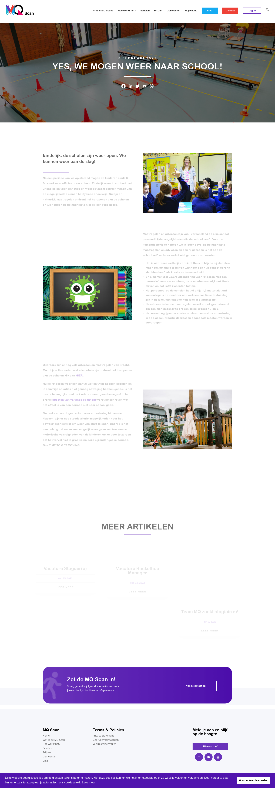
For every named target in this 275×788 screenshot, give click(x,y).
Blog (209, 10)
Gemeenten (173, 10)
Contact (230, 10)
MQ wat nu (191, 10)
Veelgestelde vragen (104, 743)
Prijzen (158, 10)
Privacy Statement (103, 735)
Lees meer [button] (88, 782)
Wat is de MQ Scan (54, 739)
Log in (252, 10)
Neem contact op (196, 685)
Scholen (145, 10)
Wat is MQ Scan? (103, 10)
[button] (267, 13)
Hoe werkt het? (127, 10)
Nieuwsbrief (210, 746)
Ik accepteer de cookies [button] (253, 780)
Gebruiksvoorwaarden (106, 739)
